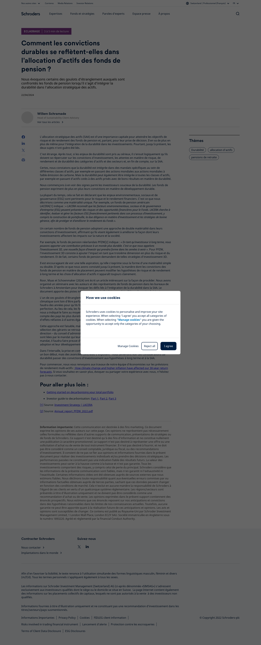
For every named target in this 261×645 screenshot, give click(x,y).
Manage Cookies (128, 346)
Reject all (149, 346)
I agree (168, 346)
